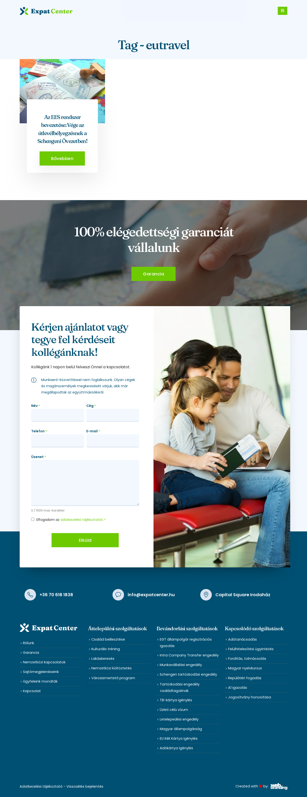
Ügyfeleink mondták (40, 681)
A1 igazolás (237, 687)
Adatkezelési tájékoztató (41, 786)
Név (35, 405)
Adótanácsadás (242, 639)
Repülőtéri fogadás (244, 678)
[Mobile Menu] (282, 11)
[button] (62, 158)
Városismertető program (113, 678)
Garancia (31, 652)
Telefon (39, 431)
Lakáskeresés (102, 658)
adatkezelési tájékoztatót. (82, 519)
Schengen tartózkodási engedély (188, 674)
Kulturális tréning (105, 649)
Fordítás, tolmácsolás (247, 658)
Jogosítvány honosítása (249, 697)
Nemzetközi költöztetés (111, 668)
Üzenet (38, 456)
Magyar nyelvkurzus (245, 668)
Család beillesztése (108, 639)
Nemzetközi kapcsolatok (44, 662)
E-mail (93, 431)
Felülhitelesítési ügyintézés (251, 649)
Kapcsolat (32, 691)
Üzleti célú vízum (174, 709)
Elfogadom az (71, 519)
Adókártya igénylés (176, 748)
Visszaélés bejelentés (84, 786)
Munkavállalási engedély (181, 664)
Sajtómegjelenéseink (41, 671)
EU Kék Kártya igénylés (179, 738)
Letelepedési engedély (179, 719)
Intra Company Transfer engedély (189, 655)
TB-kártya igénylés (176, 700)
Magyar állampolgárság (181, 728)
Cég (91, 405)
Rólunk (28, 643)
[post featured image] (62, 91)
